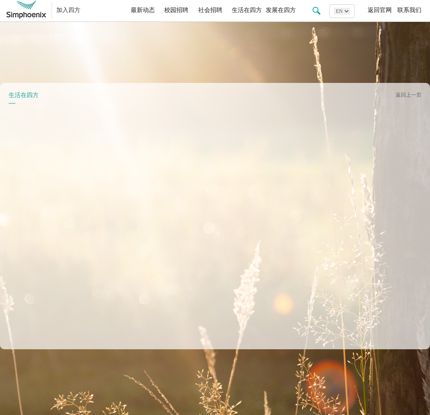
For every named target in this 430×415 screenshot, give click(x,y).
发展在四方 (281, 10)
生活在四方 (247, 10)
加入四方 (68, 10)
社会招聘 (210, 10)
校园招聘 (176, 10)
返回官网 (380, 10)
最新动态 (143, 10)
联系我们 (409, 10)
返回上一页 (408, 95)
